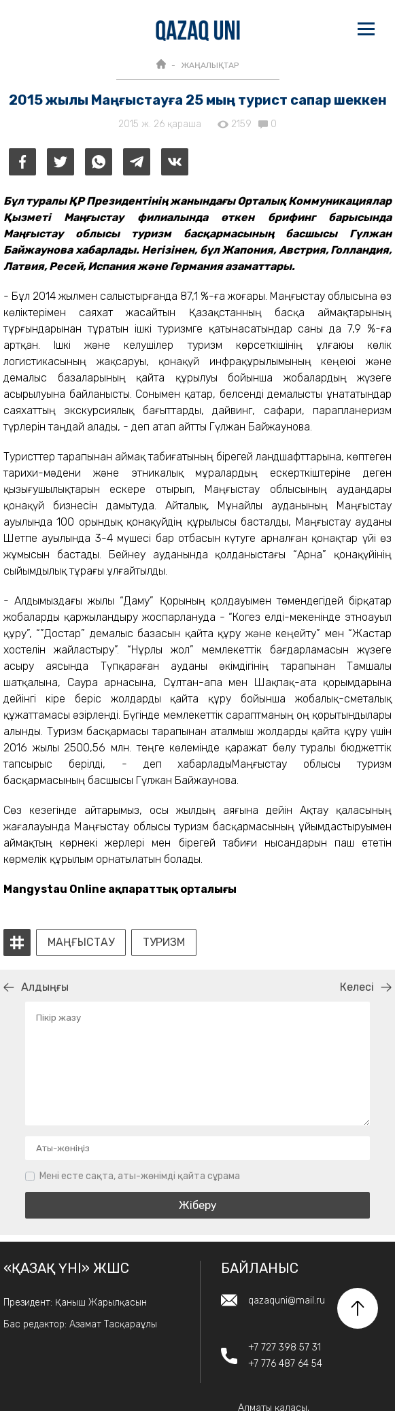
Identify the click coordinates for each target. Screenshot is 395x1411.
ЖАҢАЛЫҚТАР (210, 65)
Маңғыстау (81, 942)
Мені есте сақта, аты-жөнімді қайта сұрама (139, 1176)
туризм (164, 942)
